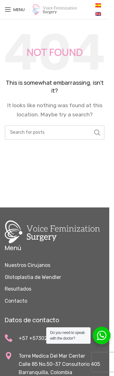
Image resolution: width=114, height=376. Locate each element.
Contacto (16, 301)
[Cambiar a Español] (98, 5)
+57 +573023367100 (43, 338)
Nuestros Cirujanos (27, 265)
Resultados (18, 289)
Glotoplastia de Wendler (33, 277)
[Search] (54, 132)
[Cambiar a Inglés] (98, 13)
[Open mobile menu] (15, 9)
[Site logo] (55, 9)
